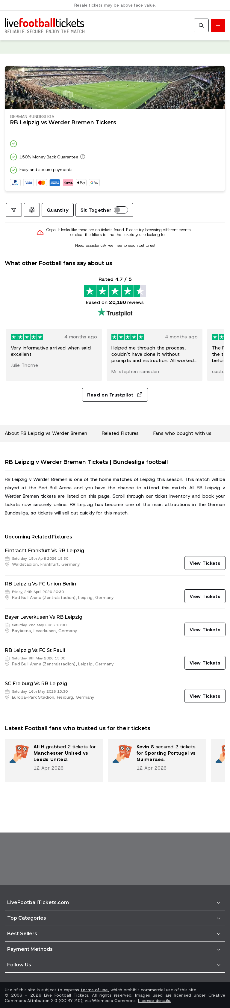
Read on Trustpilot (115, 395)
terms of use (94, 989)
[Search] (201, 25)
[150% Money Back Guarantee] (81, 156)
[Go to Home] (44, 25)
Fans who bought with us (182, 433)
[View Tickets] (205, 563)
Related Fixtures (120, 433)
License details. (154, 1000)
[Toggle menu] (218, 25)
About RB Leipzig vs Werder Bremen (46, 433)
